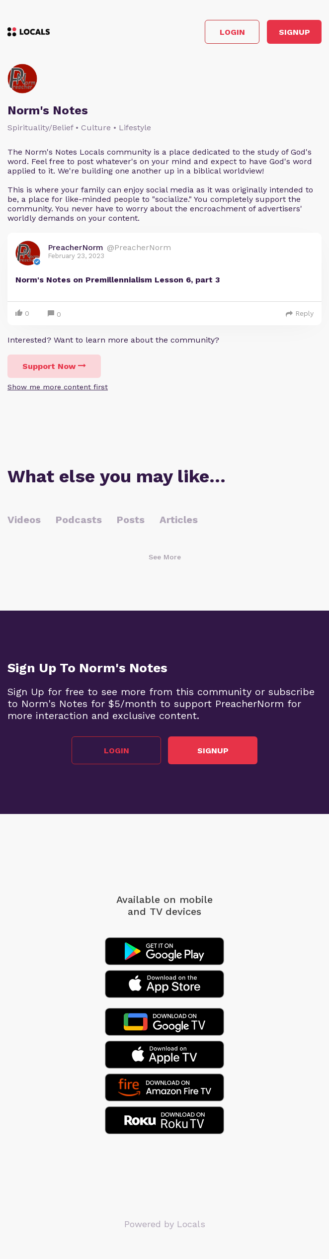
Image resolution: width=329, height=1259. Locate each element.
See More (165, 557)
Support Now (54, 366)
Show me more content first (57, 387)
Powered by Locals (164, 1224)
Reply (300, 313)
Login (232, 32)
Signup (294, 32)
